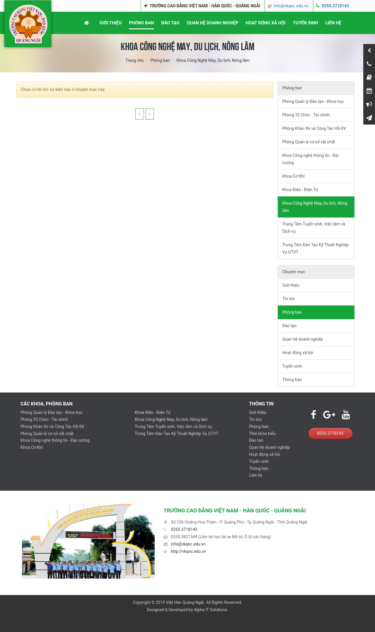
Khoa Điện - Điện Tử (300, 189)
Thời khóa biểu (262, 433)
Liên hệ (255, 475)
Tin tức (288, 298)
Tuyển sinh (292, 366)
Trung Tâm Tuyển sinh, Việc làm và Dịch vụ (313, 228)
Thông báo (292, 379)
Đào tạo (289, 325)
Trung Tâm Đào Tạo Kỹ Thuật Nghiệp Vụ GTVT (315, 248)
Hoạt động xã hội (297, 352)
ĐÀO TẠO (170, 23)
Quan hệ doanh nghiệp (302, 339)
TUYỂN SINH (305, 23)
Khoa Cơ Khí (293, 176)
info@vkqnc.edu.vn (291, 6)
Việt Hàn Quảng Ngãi (185, 602)
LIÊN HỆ (333, 23)
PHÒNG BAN (141, 23)
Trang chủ (135, 60)
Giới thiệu (291, 285)
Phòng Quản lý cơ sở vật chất (308, 142)
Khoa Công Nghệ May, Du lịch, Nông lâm (314, 207)
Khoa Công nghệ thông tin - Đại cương (310, 159)
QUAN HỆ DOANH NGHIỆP (212, 23)
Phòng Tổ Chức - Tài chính (306, 115)
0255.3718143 (335, 6)
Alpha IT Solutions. (211, 609)
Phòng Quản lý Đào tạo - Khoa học (313, 101)
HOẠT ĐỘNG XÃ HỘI (266, 23)
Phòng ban (160, 60)
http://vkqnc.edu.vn (188, 551)
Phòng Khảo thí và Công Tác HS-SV (314, 128)
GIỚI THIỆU (110, 23)
